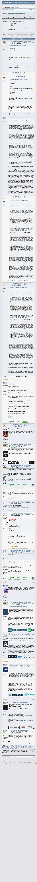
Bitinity (4, 659)
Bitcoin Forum (5, 15)
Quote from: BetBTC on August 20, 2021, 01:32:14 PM (18, 702)
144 (8, 748)
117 (21, 35)
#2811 (33, 502)
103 (24, 34)
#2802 (33, 73)
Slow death (4, 634)
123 (6, 36)
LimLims (5, 697)
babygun (5, 580)
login (14, 7)
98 (16, 34)
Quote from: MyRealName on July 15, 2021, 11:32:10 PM (18, 200)
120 (26, 35)
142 (5, 748)
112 (13, 35)
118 (23, 35)
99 (17, 34)
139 (28, 747)
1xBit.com (23, 741)
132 (21, 36)
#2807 (33, 425)
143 (7, 748)
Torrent (4, 11)
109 (8, 35)
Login (15, 13)
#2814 (33, 562)
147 (13, 748)
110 (9, 35)
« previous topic (32, 34)
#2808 (33, 446)
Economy (11, 15)
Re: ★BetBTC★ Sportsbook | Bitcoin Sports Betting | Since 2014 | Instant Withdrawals (21, 42)
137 (25, 747)
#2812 (33, 514)
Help (9, 13)
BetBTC (4, 376)
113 (14, 35)
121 (3, 36)
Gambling (22, 15)
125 (9, 36)
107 (4, 35)
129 (16, 36)
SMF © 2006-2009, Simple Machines (25, 762)
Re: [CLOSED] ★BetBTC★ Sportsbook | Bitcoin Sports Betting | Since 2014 (20, 581)
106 (3, 35)
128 (14, 36)
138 (26, 747)
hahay (16, 380)
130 (18, 36)
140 (30, 747)
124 (8, 36)
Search (12, 13)
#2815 (33, 582)
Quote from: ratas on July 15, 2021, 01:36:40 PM (17, 76)
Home (6, 13)
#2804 (33, 197)
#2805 (33, 284)
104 (26, 34)
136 (23, 747)
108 (6, 35)
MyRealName (6, 113)
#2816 (33, 603)
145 (10, 748)
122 (4, 36)
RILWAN (5, 730)
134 (25, 36)
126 (11, 36)
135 (26, 36)
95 (12, 34)
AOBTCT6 (5, 487)
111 (11, 35)
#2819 (33, 699)
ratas (4, 41)
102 (22, 34)
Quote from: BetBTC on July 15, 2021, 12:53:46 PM (17, 45)
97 (15, 34)
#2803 (33, 114)
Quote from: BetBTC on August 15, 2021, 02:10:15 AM (18, 606)
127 (13, 36)
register (17, 7)
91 (8, 34)
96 (14, 34)
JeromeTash (6, 602)
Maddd (4, 501)
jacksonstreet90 (6, 72)
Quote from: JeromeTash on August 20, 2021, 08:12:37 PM (20, 665)
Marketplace (16, 15)
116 (20, 35)
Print (33, 36)
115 (18, 35)
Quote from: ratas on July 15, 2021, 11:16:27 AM (19, 79)
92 (9, 34)
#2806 (33, 378)
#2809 (33, 466)
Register (19, 13)
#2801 (33, 42)
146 (12, 748)
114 (16, 35)
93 (10, 34)
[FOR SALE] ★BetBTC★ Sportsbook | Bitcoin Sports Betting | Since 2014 (16, 16)
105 (27, 34)
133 (23, 36)
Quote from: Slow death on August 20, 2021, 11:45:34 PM (19, 663)
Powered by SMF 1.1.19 (13, 762)
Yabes (20, 380)
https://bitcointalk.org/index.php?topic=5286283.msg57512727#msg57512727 (18, 507)
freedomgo (5, 444)
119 (25, 35)
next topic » (32, 35)
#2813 (33, 551)
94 (11, 34)
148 (15, 748)
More (23, 13)
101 (21, 34)
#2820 (33, 731)
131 (20, 36)
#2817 (33, 634)
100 (19, 34)
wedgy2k (5, 513)
